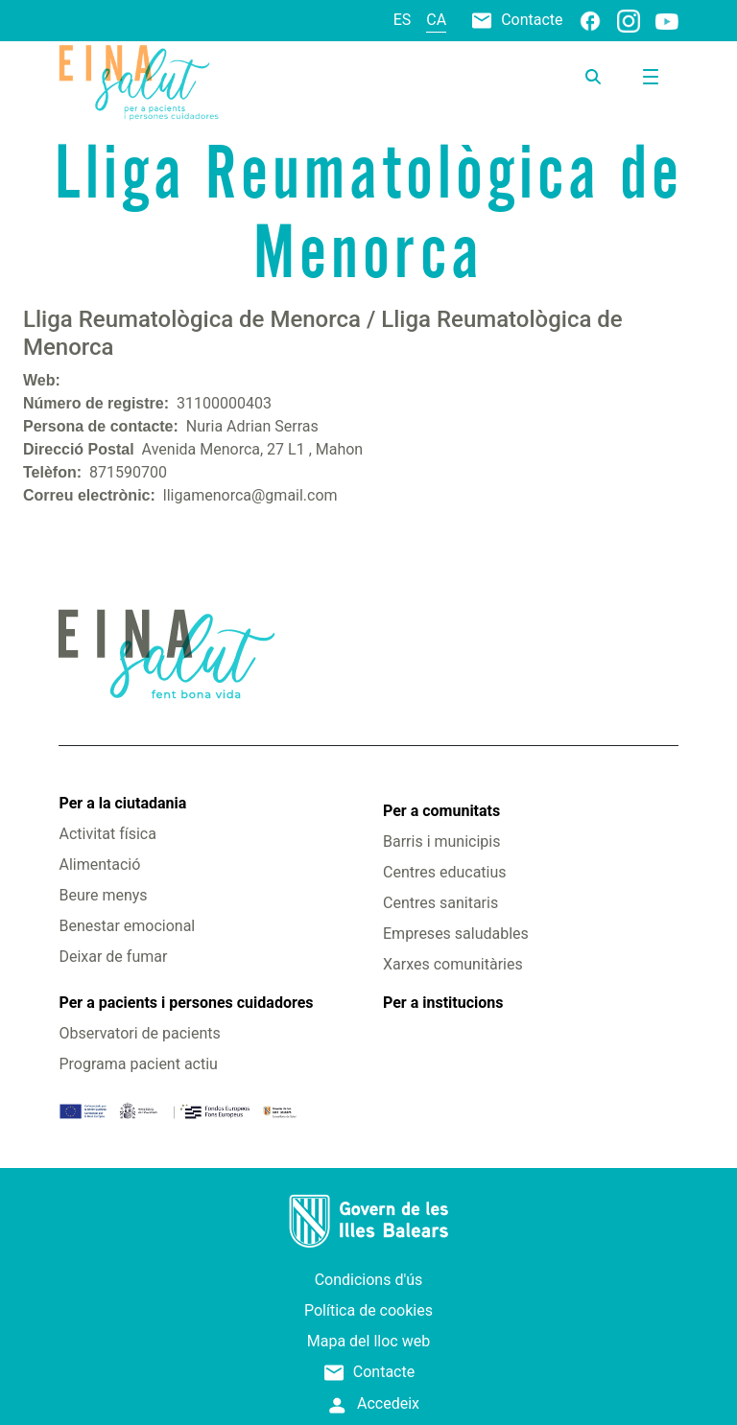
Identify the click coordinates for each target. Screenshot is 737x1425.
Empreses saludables (456, 933)
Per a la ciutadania (122, 803)
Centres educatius (445, 872)
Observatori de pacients (139, 1033)
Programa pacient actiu (138, 1064)
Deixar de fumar (113, 956)
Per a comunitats (441, 811)
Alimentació (99, 864)
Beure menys (103, 895)
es (402, 20)
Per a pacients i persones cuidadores (186, 1002)
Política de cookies (368, 1310)
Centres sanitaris (440, 903)
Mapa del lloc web (368, 1341)
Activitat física (107, 834)
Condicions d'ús (369, 1280)
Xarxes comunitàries (453, 964)
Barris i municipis (441, 841)
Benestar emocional (127, 926)
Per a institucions (443, 1002)
